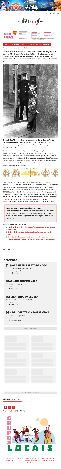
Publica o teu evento (49, 457)
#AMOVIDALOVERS (32, 457)
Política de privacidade (32, 460)
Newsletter (9, 460)
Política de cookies (49, 460)
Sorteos (19, 460)
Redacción (27, 48)
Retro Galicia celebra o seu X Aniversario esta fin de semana (28, 236)
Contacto (20, 457)
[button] (58, 13)
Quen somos (9, 457)
